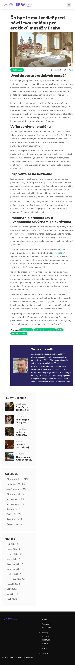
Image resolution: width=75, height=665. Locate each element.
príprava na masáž (19, 333)
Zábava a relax (14, 524)
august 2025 (13, 584)
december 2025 (14, 564)
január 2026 (13, 559)
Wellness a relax (15, 499)
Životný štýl (13, 514)
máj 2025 (12, 599)
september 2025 (15, 579)
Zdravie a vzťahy (15, 494)
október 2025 (13, 574)
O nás (44, 619)
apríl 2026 (12, 544)
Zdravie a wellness (17, 479)
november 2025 (15, 569)
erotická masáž (26, 330)
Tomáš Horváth (60, 70)
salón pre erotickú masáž (44, 330)
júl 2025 (11, 589)
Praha (60, 330)
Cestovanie (13, 509)
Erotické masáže (15, 484)
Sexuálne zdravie (16, 489)
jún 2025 (12, 594)
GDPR (44, 648)
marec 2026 (13, 549)
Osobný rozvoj (14, 519)
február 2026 (13, 554)
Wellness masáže (15, 504)
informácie (59, 253)
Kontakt (45, 654)
